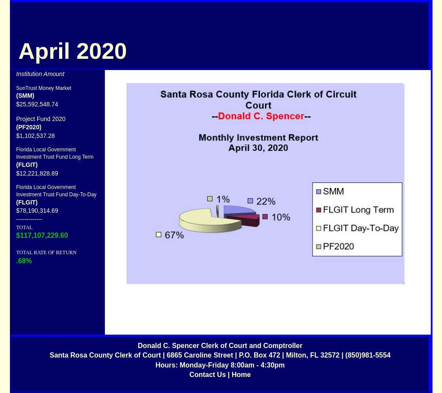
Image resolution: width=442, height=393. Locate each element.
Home (241, 374)
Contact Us (207, 374)
